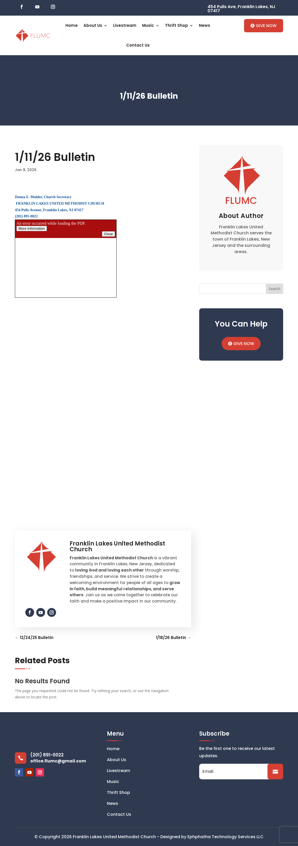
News (204, 25)
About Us (92, 25)
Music (148, 25)
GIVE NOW (266, 26)
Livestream (124, 25)
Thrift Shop (176, 25)
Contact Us (138, 45)
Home (71, 25)
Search (274, 288)
